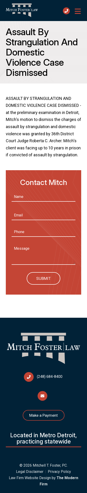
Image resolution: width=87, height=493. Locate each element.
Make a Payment (43, 415)
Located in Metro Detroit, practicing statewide (43, 438)
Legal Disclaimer (29, 471)
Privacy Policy (59, 471)
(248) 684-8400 (49, 376)
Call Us (66, 10)
